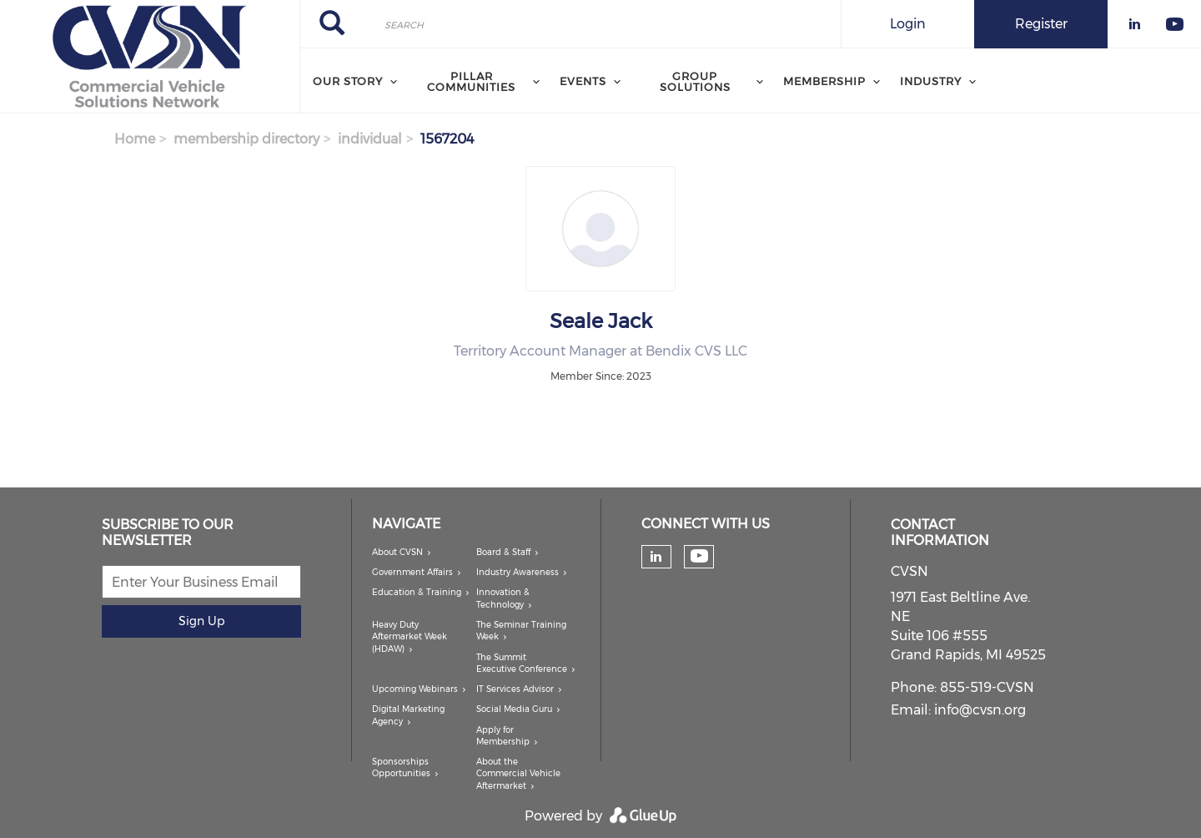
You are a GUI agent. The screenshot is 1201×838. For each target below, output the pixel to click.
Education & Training (416, 592)
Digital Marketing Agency (408, 715)
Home (134, 139)
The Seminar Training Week (521, 630)
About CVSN (397, 552)
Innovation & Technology (503, 598)
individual (370, 139)
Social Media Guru (514, 709)
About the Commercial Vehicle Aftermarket (518, 773)
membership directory (246, 139)
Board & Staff (503, 552)
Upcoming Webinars (415, 689)
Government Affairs (412, 572)
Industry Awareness (517, 572)
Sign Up (201, 620)
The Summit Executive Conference (521, 663)
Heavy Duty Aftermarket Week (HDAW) (409, 636)
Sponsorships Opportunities (401, 767)
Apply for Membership (503, 735)
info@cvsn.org (980, 710)
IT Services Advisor (515, 689)
